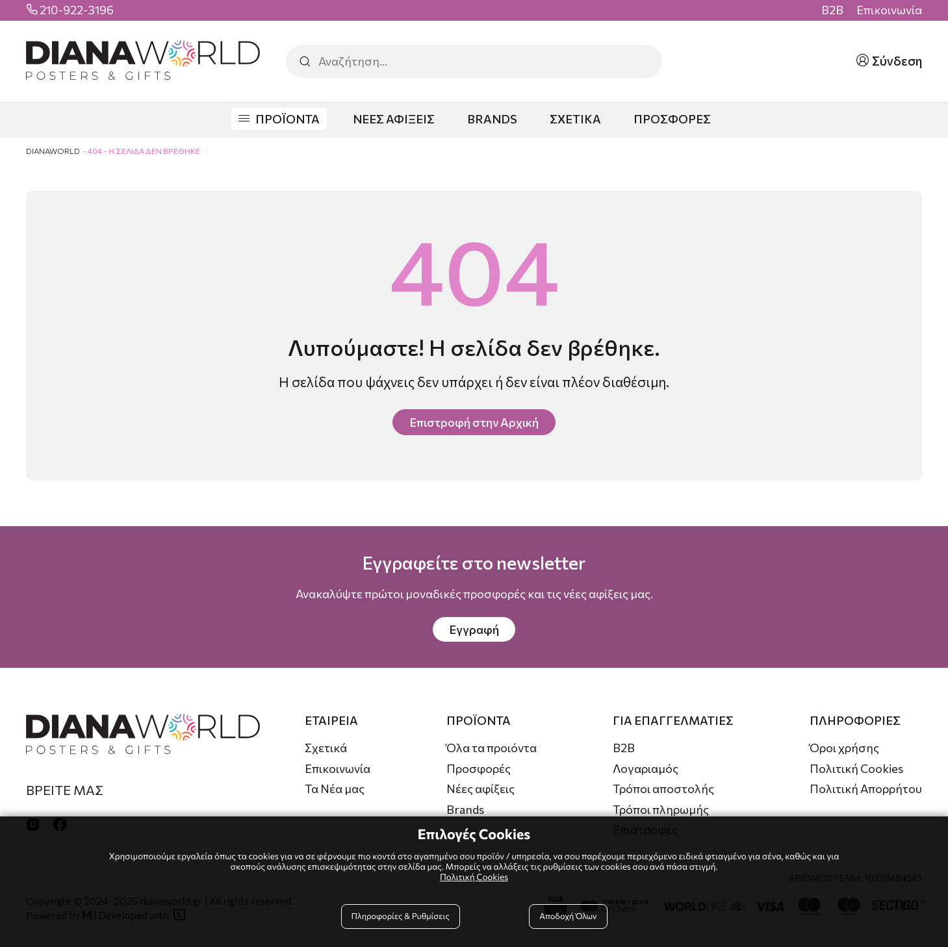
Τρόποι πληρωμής (661, 809)
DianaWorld (53, 150)
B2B (832, 10)
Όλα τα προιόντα (491, 747)
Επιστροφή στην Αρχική (474, 422)
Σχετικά (326, 747)
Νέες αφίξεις (480, 788)
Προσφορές (478, 768)
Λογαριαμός (645, 768)
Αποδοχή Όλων (567, 916)
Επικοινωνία (889, 10)
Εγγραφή (474, 629)
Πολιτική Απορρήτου (866, 788)
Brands (465, 809)
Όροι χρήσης (844, 747)
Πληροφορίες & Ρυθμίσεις (401, 916)
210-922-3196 (77, 10)
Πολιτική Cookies (856, 768)
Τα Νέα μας (335, 788)
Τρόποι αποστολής (663, 788)
